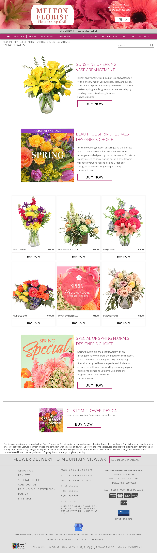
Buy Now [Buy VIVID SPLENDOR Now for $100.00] (33, 323)
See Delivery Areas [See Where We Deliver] (125, 459)
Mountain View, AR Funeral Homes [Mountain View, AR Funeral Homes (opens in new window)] (34, 534)
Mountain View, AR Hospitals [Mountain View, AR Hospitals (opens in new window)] (72, 534)
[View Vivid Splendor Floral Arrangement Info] (33, 288)
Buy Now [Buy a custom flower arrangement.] (84, 424)
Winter (19, 36)
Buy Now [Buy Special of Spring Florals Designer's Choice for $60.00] (95, 385)
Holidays (110, 36)
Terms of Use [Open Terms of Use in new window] (88, 548)
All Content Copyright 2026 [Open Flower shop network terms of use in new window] (50, 546)
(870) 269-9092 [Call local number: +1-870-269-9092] (123, 10)
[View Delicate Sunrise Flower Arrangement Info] (123, 288)
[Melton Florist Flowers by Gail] (52, 24)
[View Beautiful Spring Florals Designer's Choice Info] (48, 155)
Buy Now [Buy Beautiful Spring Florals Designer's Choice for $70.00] (95, 177)
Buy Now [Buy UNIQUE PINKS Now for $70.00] (123, 256)
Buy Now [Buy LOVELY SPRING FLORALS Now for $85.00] (78, 323)
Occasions (88, 36)
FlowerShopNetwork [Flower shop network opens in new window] (81, 546)
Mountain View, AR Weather (62, 539)
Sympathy (66, 36)
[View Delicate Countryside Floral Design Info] (78, 222)
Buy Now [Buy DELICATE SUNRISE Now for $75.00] (123, 323)
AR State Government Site (95, 539)
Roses (32, 36)
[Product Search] (133, 45)
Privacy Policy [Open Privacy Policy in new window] (105, 546)
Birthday (47, 36)
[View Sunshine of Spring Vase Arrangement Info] (48, 84)
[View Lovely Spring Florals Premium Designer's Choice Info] (78, 288)
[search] (152, 45)
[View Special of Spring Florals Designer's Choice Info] (48, 361)
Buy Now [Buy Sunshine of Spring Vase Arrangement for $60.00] (95, 103)
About (128, 36)
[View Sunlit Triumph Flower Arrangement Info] (33, 222)
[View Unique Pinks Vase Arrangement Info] (123, 222)
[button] (122, 19)
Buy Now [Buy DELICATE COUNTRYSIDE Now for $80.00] (78, 256)
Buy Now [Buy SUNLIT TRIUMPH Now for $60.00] (33, 256)
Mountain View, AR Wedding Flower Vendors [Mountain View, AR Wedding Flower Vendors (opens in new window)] (116, 534)
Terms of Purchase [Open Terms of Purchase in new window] (128, 546)
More (144, 36)
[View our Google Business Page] (78, 530)
